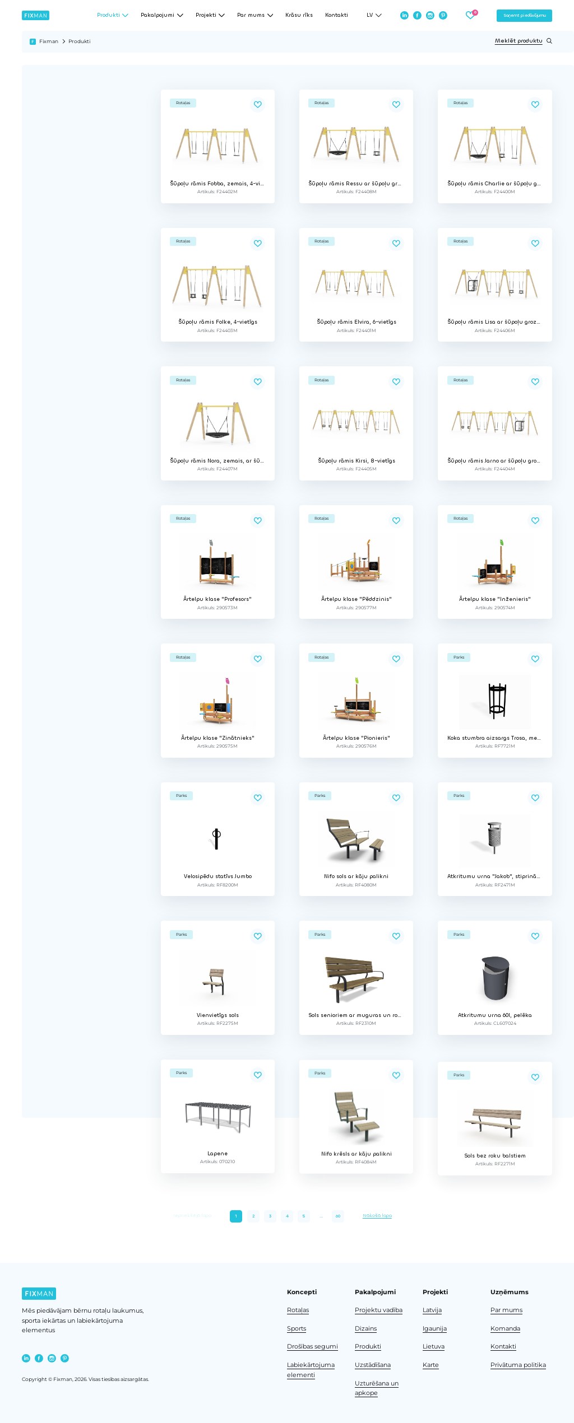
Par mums (506, 1310)
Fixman (48, 41)
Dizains (366, 1328)
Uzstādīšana (373, 1365)
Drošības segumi (312, 1346)
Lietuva (434, 1346)
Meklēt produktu (523, 41)
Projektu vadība (378, 1310)
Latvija (432, 1310)
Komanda (505, 1328)
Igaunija (435, 1328)
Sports (296, 1328)
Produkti (368, 1346)
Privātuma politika (518, 1365)
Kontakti (336, 15)
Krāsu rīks (299, 15)
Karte (431, 1365)
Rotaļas (298, 1310)
